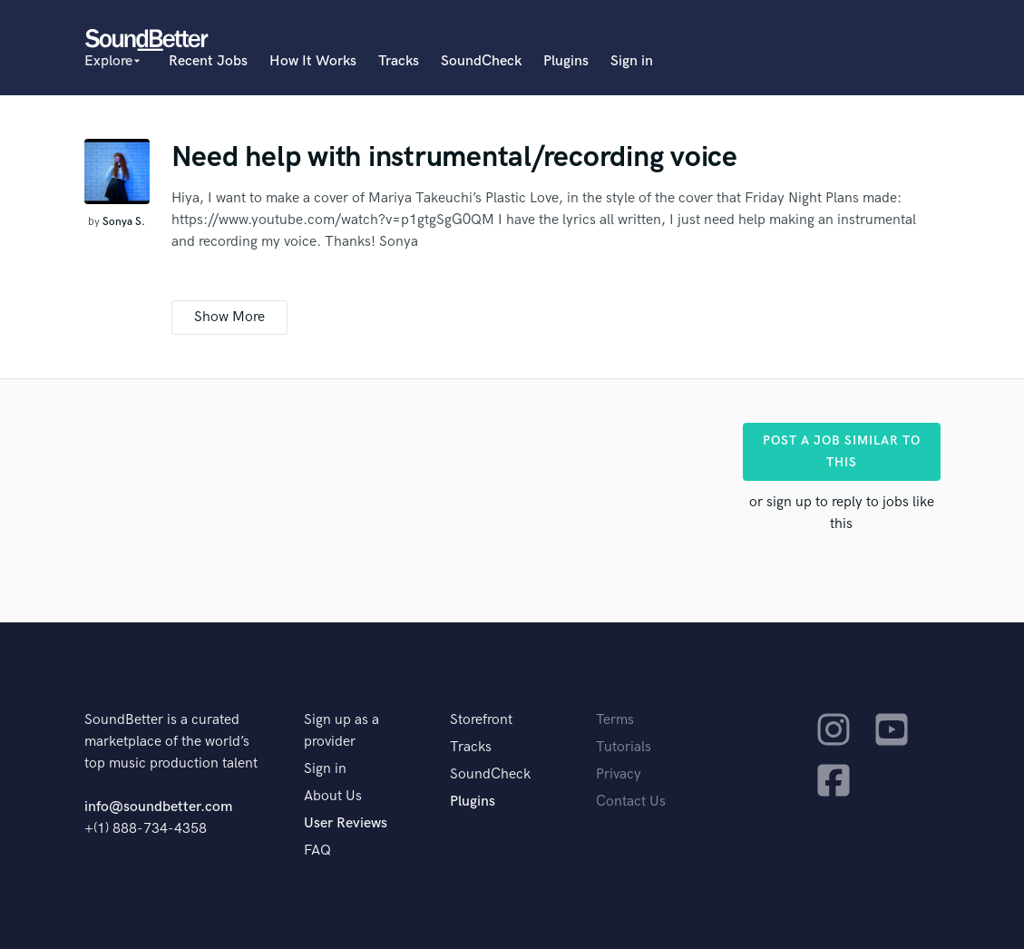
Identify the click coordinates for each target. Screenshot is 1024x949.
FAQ (317, 850)
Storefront (481, 720)
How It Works (312, 61)
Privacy (618, 774)
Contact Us (631, 801)
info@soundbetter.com (158, 807)
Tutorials (623, 747)
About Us (333, 796)
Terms (615, 720)
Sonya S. (123, 222)
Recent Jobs (208, 61)
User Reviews (345, 823)
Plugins (566, 61)
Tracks (398, 61)
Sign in (631, 61)
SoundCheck (481, 61)
